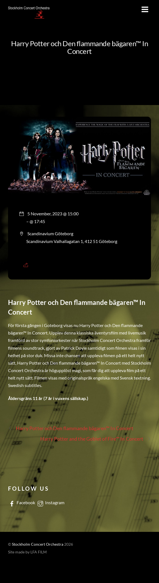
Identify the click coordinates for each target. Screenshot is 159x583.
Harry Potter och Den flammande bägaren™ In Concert (79, 47)
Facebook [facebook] (21, 502)
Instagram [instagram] (50, 502)
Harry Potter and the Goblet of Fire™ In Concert (95, 439)
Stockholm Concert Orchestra (37, 544)
